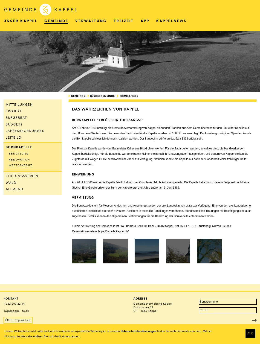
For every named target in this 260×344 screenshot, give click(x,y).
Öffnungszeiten (18, 320)
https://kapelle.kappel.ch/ (113, 231)
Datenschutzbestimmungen (138, 331)
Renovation (19, 160)
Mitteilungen (19, 104)
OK (250, 333)
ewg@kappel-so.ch (16, 311)
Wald (11, 182)
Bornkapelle (19, 147)
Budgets (14, 124)
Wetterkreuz (20, 165)
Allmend (14, 189)
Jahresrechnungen (25, 131)
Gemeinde (78, 96)
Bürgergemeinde (102, 96)
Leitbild (14, 137)
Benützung (19, 154)
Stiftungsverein (22, 176)
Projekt (14, 111)
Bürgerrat (16, 118)
